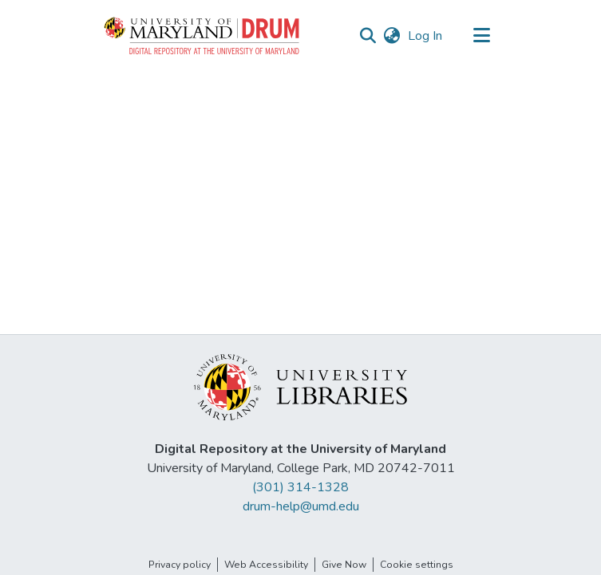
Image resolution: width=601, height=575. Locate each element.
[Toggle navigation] (482, 36)
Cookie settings (416, 564)
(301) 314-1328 (300, 487)
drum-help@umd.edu (301, 506)
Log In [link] (426, 36)
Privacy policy (179, 564)
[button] (202, 36)
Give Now (344, 564)
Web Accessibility (266, 564)
